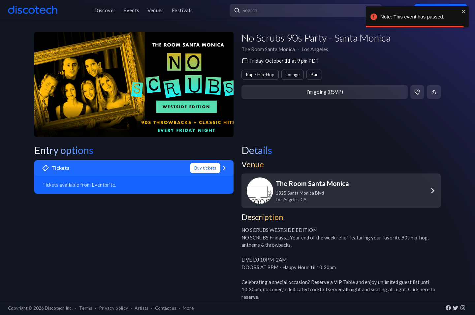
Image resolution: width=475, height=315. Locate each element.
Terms (85, 308)
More (188, 308)
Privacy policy (113, 308)
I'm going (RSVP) (324, 92)
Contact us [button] (165, 308)
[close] (463, 11)
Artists (141, 308)
